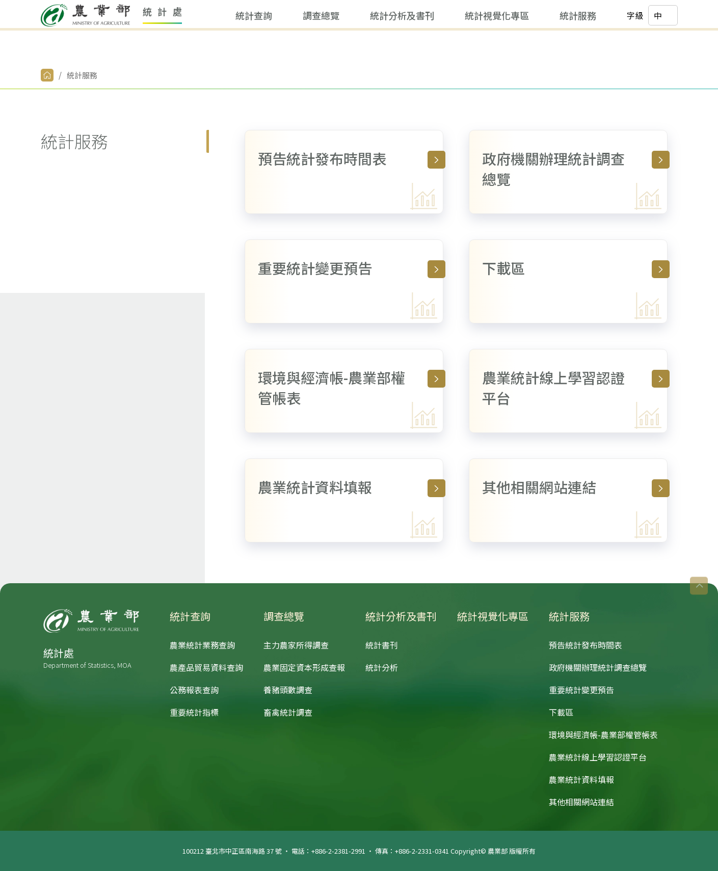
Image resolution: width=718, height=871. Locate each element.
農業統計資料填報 (350, 487)
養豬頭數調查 (287, 690)
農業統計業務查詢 (202, 645)
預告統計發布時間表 (350, 158)
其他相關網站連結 (575, 487)
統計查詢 (189, 45)
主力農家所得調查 (296, 645)
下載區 (575, 268)
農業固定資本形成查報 (304, 667)
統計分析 (381, 667)
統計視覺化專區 (433, 45)
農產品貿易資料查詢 (206, 667)
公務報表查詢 (194, 690)
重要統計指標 (194, 712)
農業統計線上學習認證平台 (575, 387)
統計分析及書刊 (338, 45)
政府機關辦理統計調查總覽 (575, 168)
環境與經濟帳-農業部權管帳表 (350, 387)
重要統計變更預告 (350, 268)
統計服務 (513, 45)
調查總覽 (256, 45)
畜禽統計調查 (287, 712)
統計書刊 (381, 645)
